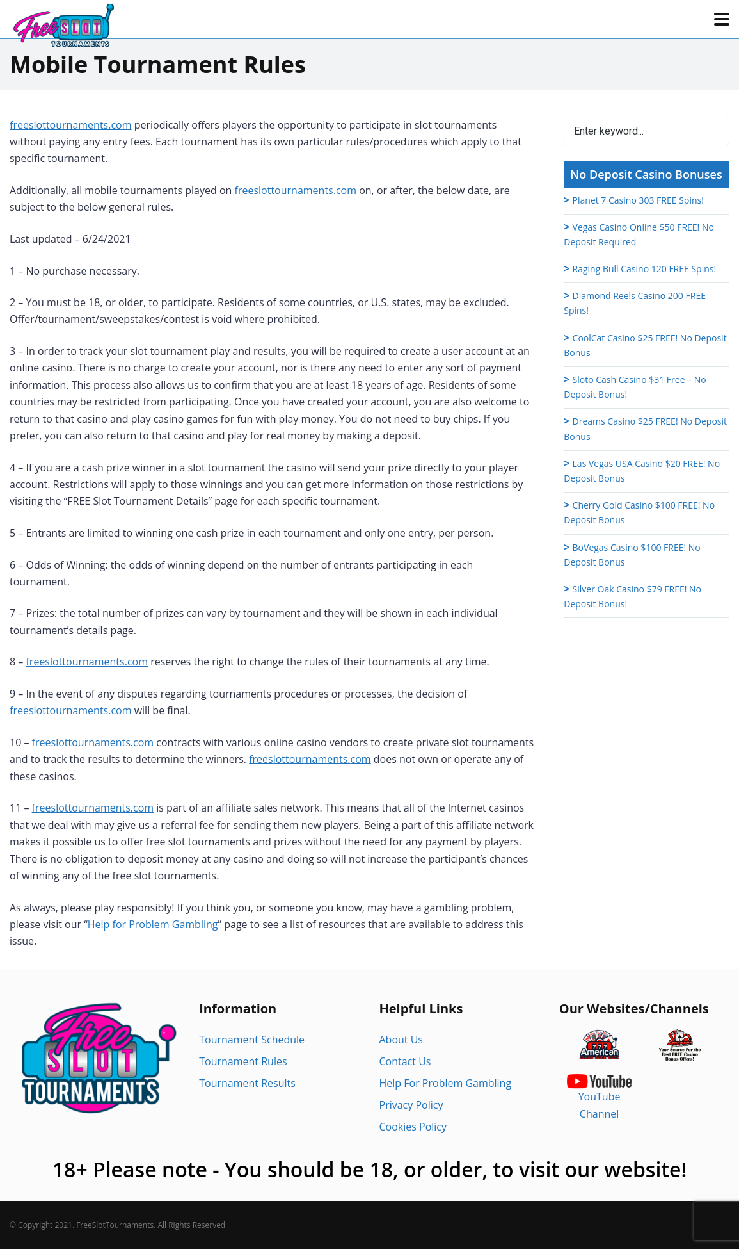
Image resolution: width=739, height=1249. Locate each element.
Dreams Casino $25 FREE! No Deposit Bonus (645, 428)
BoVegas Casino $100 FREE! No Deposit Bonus (632, 554)
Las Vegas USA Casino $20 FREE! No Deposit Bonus (642, 470)
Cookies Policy (413, 1127)
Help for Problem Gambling (153, 924)
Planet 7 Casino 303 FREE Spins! (638, 200)
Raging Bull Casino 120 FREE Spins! (645, 269)
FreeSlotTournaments (115, 1225)
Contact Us (405, 1061)
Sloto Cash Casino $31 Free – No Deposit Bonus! (635, 386)
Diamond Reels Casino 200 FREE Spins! (635, 303)
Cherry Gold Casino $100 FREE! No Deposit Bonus (639, 512)
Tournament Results (247, 1083)
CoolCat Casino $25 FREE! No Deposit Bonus (645, 345)
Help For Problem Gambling (445, 1083)
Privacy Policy (411, 1105)
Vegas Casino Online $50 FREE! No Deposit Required (639, 234)
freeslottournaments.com (71, 125)
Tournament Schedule (252, 1040)
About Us (401, 1040)
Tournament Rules (243, 1061)
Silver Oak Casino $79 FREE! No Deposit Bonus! (632, 596)
